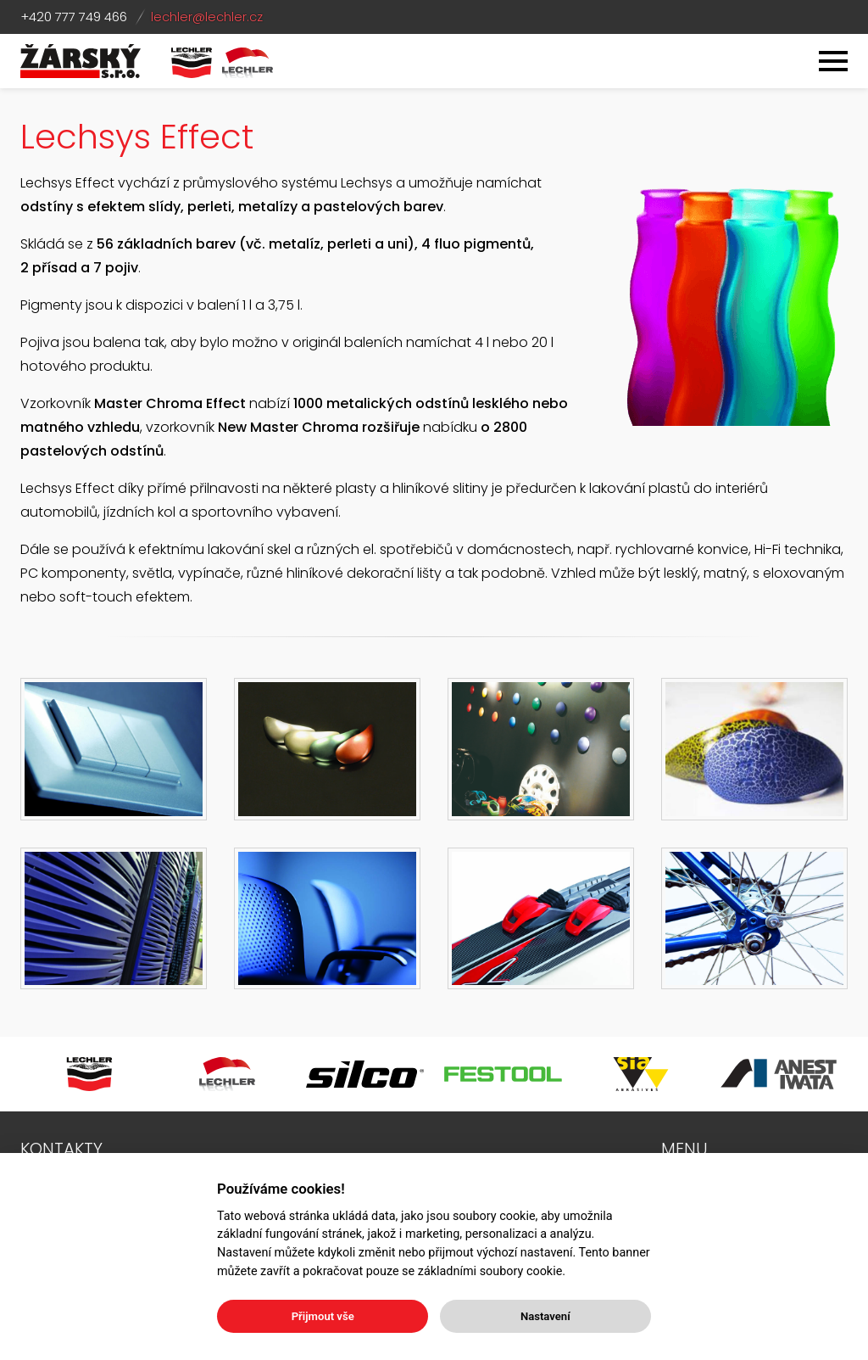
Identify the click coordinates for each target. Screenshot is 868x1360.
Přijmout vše (323, 1316)
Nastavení (545, 1316)
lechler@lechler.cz (207, 16)
